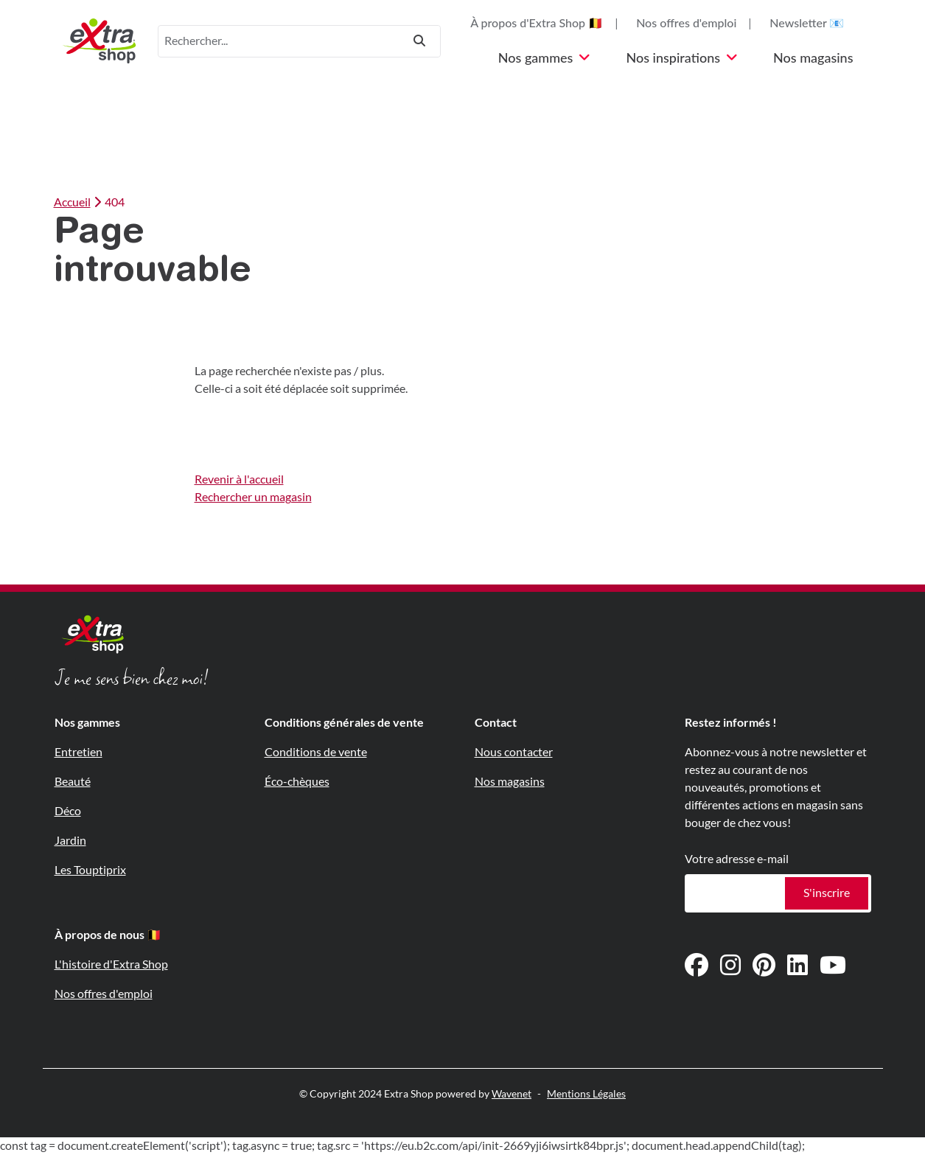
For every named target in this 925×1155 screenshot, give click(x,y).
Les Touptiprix (90, 870)
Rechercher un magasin (253, 497)
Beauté (73, 782)
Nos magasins (813, 58)
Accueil (72, 202)
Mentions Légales (586, 1094)
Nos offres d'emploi (686, 23)
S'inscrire (826, 893)
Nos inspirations (682, 58)
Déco (68, 811)
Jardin (70, 841)
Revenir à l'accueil (239, 479)
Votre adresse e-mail (737, 859)
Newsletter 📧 (806, 23)
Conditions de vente (316, 752)
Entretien (78, 752)
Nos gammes (544, 58)
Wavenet (511, 1094)
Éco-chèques (297, 782)
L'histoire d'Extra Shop (111, 964)
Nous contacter (514, 752)
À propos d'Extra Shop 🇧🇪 (536, 23)
